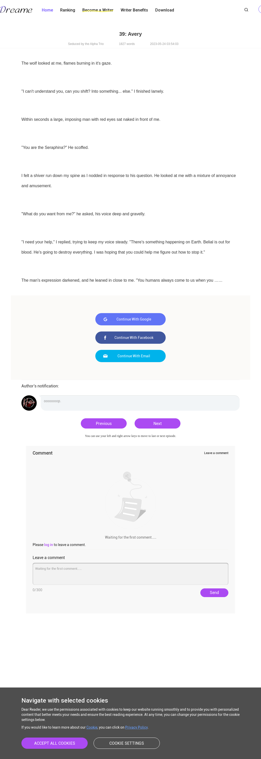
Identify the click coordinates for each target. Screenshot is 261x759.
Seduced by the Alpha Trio (86, 44)
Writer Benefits (134, 10)
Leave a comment (216, 453)
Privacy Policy (136, 727)
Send (214, 592)
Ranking (67, 10)
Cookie (91, 727)
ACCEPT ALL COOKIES (54, 743)
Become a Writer (97, 10)
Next (157, 423)
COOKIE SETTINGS (126, 743)
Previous (104, 423)
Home (47, 10)
